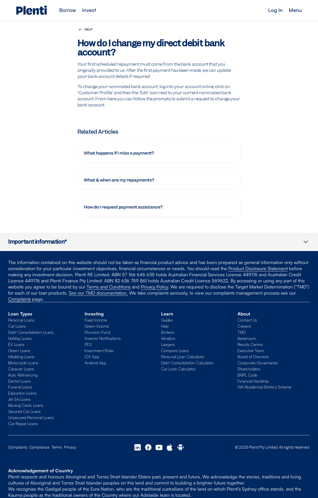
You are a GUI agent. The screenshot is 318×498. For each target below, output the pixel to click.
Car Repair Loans (23, 423)
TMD (241, 332)
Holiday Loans (20, 338)
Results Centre (250, 344)
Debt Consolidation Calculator (187, 362)
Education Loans (22, 393)
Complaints (19, 299)
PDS (88, 344)
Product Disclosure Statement (258, 268)
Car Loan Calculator (178, 368)
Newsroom (246, 338)
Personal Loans (21, 320)
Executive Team (250, 350)
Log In (275, 10)
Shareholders (248, 368)
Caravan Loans (21, 368)
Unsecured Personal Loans (31, 417)
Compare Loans (175, 350)
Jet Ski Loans (19, 399)
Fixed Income (96, 320)
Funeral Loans (20, 387)
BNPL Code (247, 375)
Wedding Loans (21, 356)
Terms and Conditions (109, 286)
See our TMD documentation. (98, 293)
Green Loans (19, 350)
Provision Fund (97, 332)
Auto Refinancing (22, 375)
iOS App (92, 356)
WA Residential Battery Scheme (264, 387)
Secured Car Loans (24, 411)
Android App (95, 362)
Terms (56, 447)
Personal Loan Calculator (182, 356)
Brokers (167, 332)
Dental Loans (19, 381)
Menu (295, 10)
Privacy (70, 447)
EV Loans (16, 344)
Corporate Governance (257, 362)
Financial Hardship (253, 381)
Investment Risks (99, 350)
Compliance (39, 447)
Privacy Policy (154, 286)
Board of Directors (253, 356)
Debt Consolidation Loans (31, 332)
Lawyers (168, 344)
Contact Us (247, 320)
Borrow (67, 10)
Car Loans (17, 326)
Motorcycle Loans (23, 362)
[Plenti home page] (31, 10)
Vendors (168, 338)
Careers (244, 326)
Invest (89, 10)
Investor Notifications (103, 338)
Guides (167, 320)
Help (165, 326)
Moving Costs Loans (25, 405)
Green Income (97, 326)
